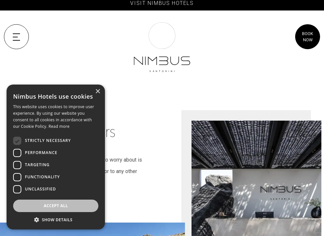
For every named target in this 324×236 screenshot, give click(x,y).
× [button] (97, 91)
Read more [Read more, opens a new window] (59, 126)
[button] (55, 219)
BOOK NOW (307, 36)
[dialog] (56, 157)
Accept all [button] (56, 205)
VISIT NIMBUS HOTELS (161, 3)
